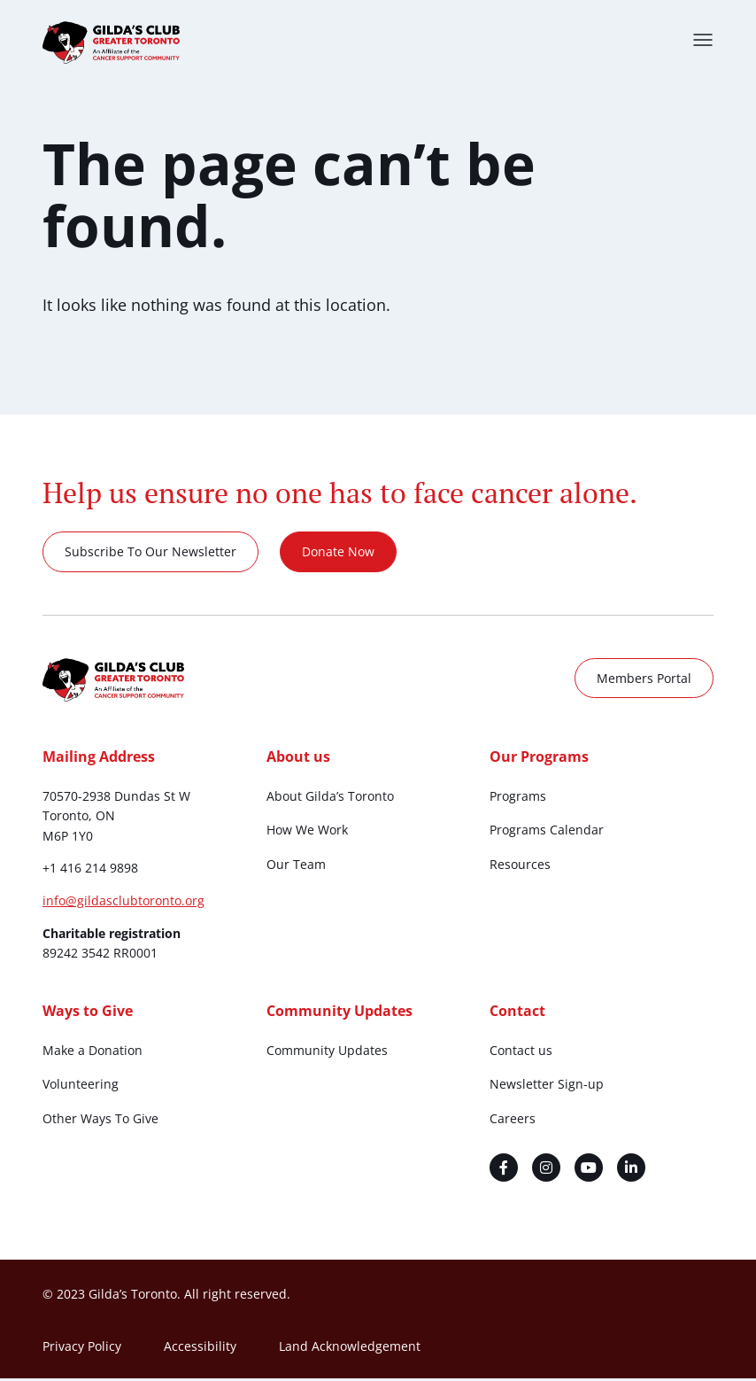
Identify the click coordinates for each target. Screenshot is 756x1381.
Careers (513, 1120)
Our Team (296, 865)
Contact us (521, 1052)
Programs (518, 797)
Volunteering (80, 1086)
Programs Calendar (547, 832)
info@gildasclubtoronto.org (123, 903)
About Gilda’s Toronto (330, 797)
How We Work (307, 832)
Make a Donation (92, 1052)
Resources (520, 865)
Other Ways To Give (100, 1120)
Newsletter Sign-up (547, 1086)
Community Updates (327, 1052)
